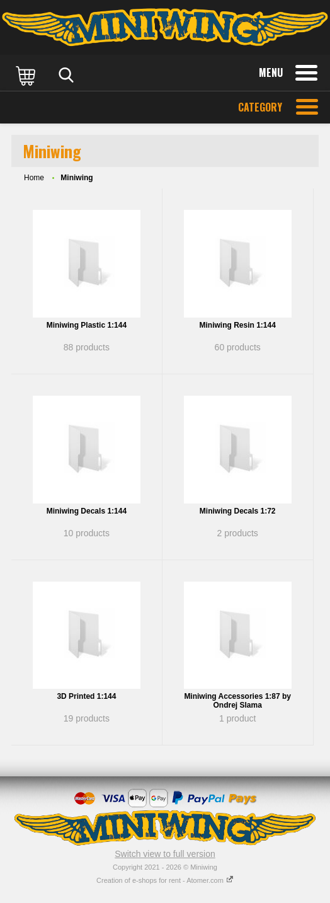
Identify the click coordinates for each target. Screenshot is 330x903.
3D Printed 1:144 (86, 696)
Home (34, 177)
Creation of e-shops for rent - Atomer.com (165, 880)
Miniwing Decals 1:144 (87, 511)
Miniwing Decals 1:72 (238, 511)
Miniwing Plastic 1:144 (87, 325)
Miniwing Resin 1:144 (238, 325)
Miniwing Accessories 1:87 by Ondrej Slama (237, 701)
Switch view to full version (165, 854)
